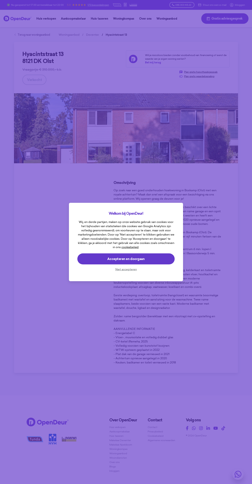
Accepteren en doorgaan (126, 259)
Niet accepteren (126, 269)
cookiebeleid (130, 247)
